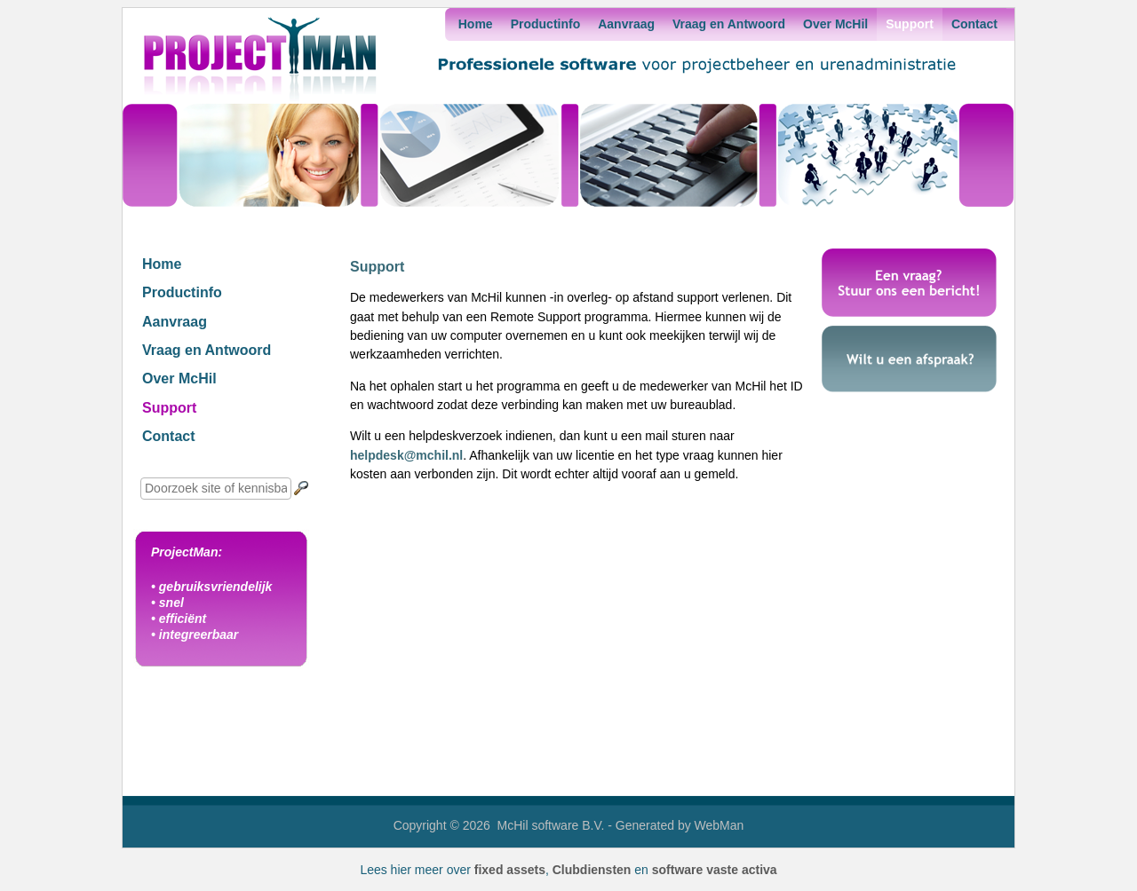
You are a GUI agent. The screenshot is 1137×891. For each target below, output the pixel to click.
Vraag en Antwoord (728, 24)
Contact (974, 24)
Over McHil (835, 24)
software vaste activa (714, 870)
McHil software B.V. (551, 825)
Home (475, 24)
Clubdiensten (592, 870)
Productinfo (546, 24)
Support (910, 24)
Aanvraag (626, 24)
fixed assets (509, 870)
